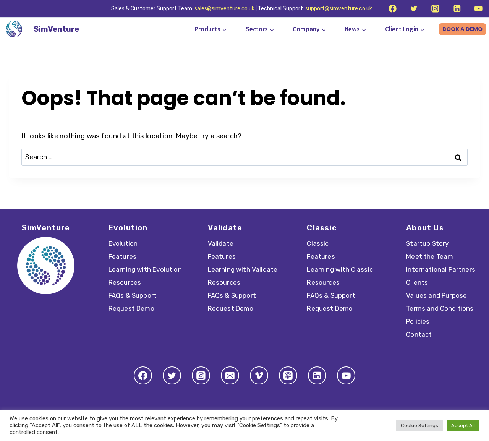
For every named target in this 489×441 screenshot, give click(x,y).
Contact (419, 334)
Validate (220, 243)
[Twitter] (414, 8)
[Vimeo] (259, 375)
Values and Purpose (436, 295)
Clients (417, 282)
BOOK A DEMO (462, 29)
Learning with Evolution (145, 269)
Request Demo (131, 308)
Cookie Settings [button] (419, 425)
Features (122, 256)
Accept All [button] (463, 425)
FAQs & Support (132, 295)
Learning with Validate (243, 269)
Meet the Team (429, 256)
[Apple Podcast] (288, 375)
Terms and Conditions (439, 308)
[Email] (230, 375)
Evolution (123, 243)
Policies (417, 321)
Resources (124, 282)
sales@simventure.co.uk (224, 8)
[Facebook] (392, 8)
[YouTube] (478, 8)
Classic (318, 243)
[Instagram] (435, 8)
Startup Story (427, 243)
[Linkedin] (457, 8)
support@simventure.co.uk (338, 8)
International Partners (440, 269)
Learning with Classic (340, 269)
